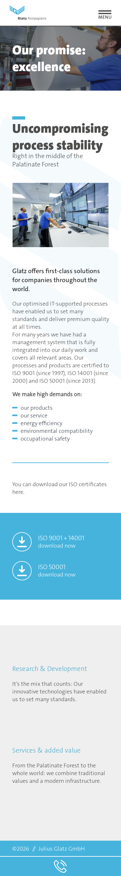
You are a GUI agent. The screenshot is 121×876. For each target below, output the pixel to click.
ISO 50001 (57, 570)
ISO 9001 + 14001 (61, 542)
